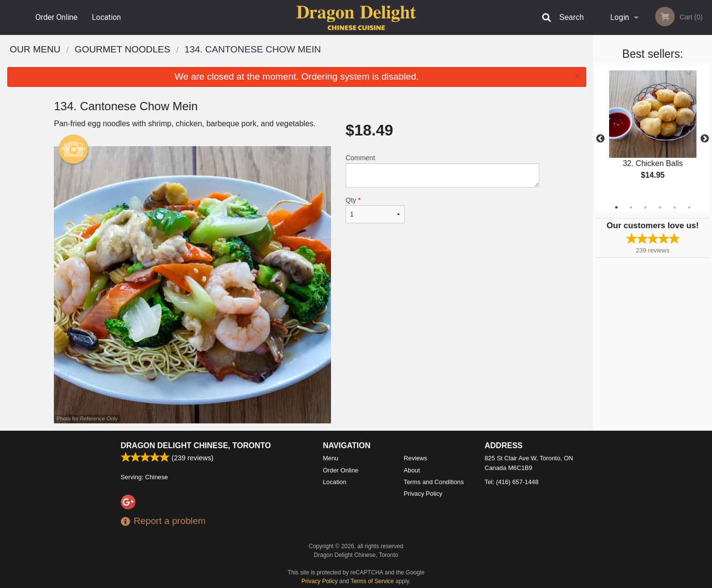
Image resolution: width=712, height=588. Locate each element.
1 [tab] (616, 207)
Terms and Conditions (434, 482)
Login (619, 17)
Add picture (73, 149)
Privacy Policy (423, 493)
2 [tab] (631, 207)
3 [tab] (645, 207)
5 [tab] (674, 207)
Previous (600, 139)
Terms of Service (372, 581)
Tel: (512, 482)
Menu (330, 458)
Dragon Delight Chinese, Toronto (196, 445)
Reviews (415, 458)
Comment (442, 170)
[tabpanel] (652, 133)
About (412, 470)
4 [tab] (660, 207)
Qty (375, 209)
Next (705, 139)
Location (106, 17)
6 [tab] (689, 207)
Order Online (56, 17)
